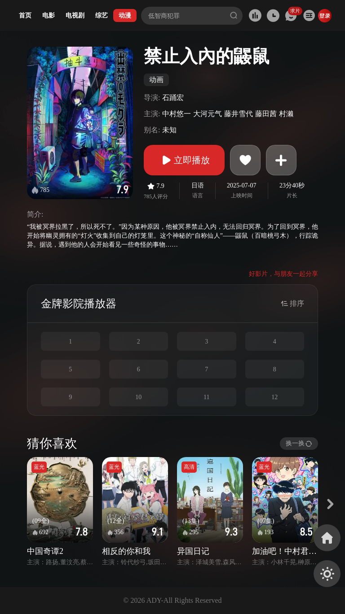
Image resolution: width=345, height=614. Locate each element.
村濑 (286, 114)
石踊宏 (173, 97)
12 (274, 397)
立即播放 (184, 160)
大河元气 (207, 114)
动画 (156, 79)
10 (138, 397)
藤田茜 (266, 114)
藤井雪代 (238, 114)
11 (206, 397)
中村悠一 (176, 114)
